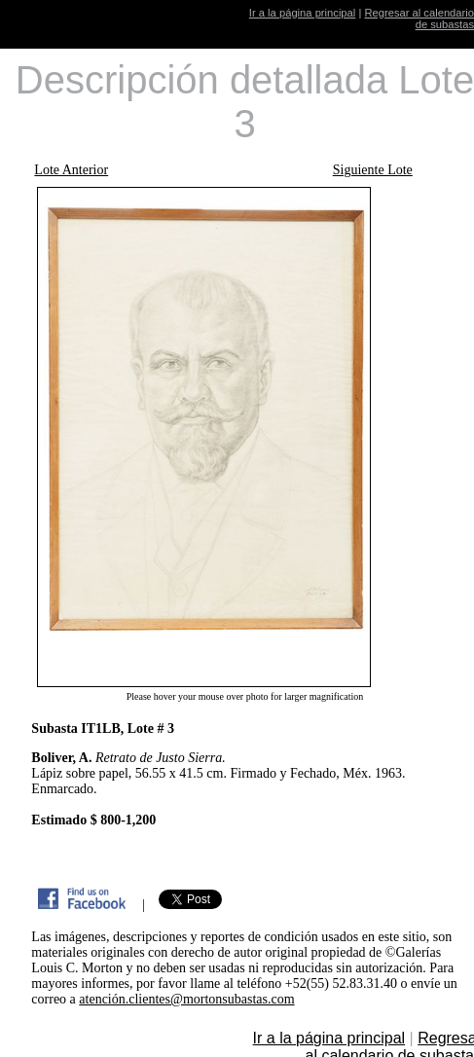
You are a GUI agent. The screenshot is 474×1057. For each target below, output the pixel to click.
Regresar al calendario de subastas (419, 18)
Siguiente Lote (373, 170)
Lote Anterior (71, 170)
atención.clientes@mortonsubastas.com (186, 999)
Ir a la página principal (302, 12)
